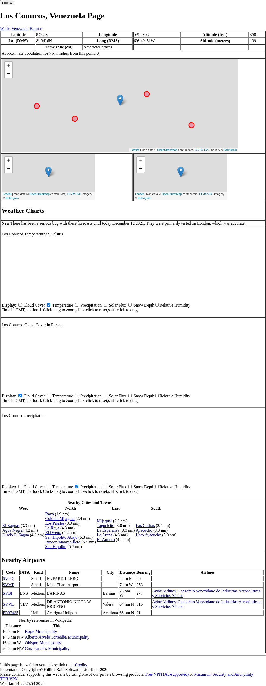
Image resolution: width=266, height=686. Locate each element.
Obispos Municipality (43, 643)
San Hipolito (55, 546)
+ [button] (8, 66)
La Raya (52, 528)
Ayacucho (144, 530)
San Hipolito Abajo (61, 537)
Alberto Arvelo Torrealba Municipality (57, 637)
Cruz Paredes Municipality (47, 648)
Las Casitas (145, 525)
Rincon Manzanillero (63, 542)
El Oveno (53, 532)
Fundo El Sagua (15, 535)
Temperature (62, 305)
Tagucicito (105, 525)
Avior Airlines (164, 591)
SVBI (7, 593)
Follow (7, 3)
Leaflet (135, 149)
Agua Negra (12, 530)
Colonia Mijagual (59, 518)
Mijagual (104, 521)
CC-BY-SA (201, 149)
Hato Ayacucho (148, 535)
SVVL (8, 604)
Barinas (36, 28)
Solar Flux (117, 305)
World (5, 28)
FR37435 (10, 613)
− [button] (8, 74)
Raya (49, 514)
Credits (81, 665)
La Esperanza (108, 530)
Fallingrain (230, 149)
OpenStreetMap (167, 149)
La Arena (104, 535)
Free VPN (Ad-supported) (167, 674)
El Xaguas (10, 525)
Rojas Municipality (41, 631)
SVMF (8, 585)
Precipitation (91, 305)
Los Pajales (54, 523)
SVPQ (8, 578)
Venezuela (20, 28)
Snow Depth (144, 305)
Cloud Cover (34, 305)
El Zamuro (106, 539)
